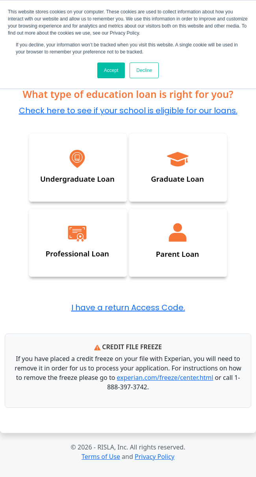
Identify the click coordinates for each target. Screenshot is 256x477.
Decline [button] (144, 70)
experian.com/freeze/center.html (165, 377)
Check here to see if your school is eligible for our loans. (128, 111)
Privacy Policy (154, 456)
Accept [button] (111, 70)
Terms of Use (101, 456)
